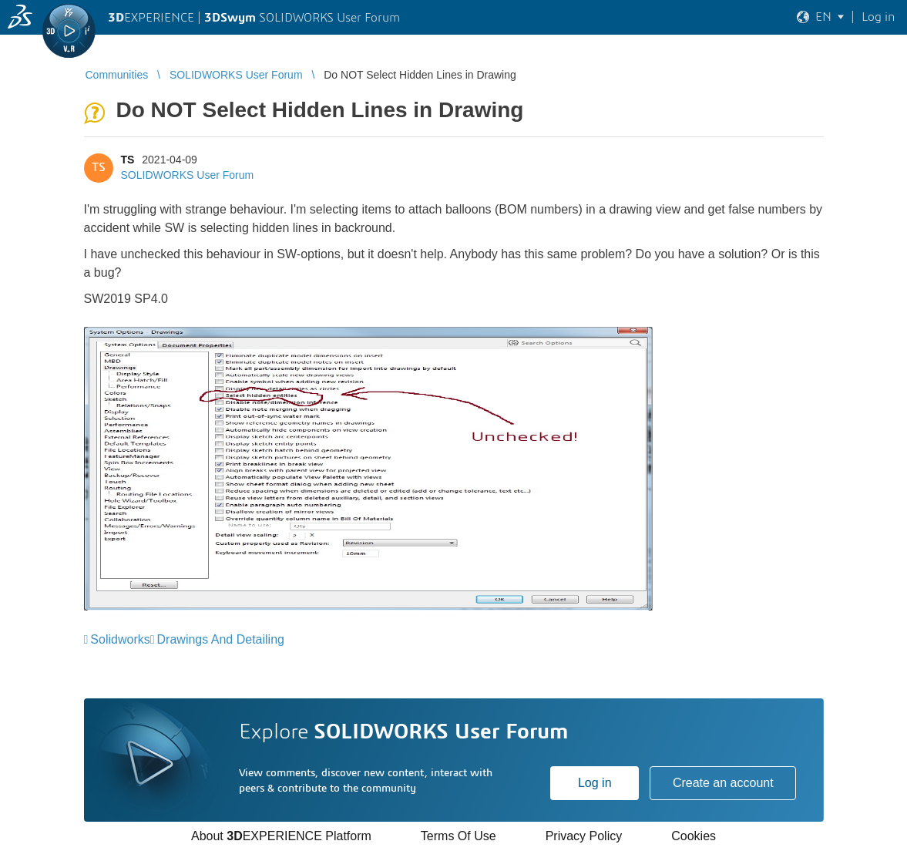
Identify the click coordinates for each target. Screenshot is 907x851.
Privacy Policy (584, 836)
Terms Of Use (458, 836)
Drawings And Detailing (220, 639)
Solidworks (119, 639)
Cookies (693, 836)
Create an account (723, 782)
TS (128, 159)
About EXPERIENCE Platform (281, 836)
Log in (595, 782)
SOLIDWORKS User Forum (187, 175)
